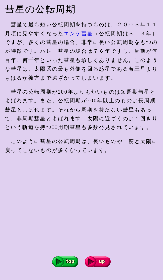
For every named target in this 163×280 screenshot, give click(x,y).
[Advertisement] (84, 205)
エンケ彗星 (78, 33)
